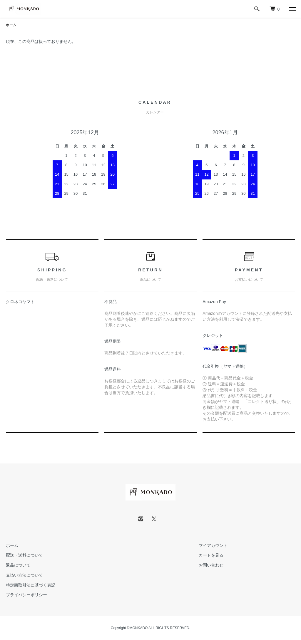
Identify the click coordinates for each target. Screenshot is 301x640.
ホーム (11, 25)
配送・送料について (24, 555)
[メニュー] (292, 9)
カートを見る (211, 555)
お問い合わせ (211, 565)
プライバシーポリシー (26, 594)
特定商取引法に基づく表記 (30, 585)
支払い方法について (24, 575)
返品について (18, 565)
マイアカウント (213, 545)
